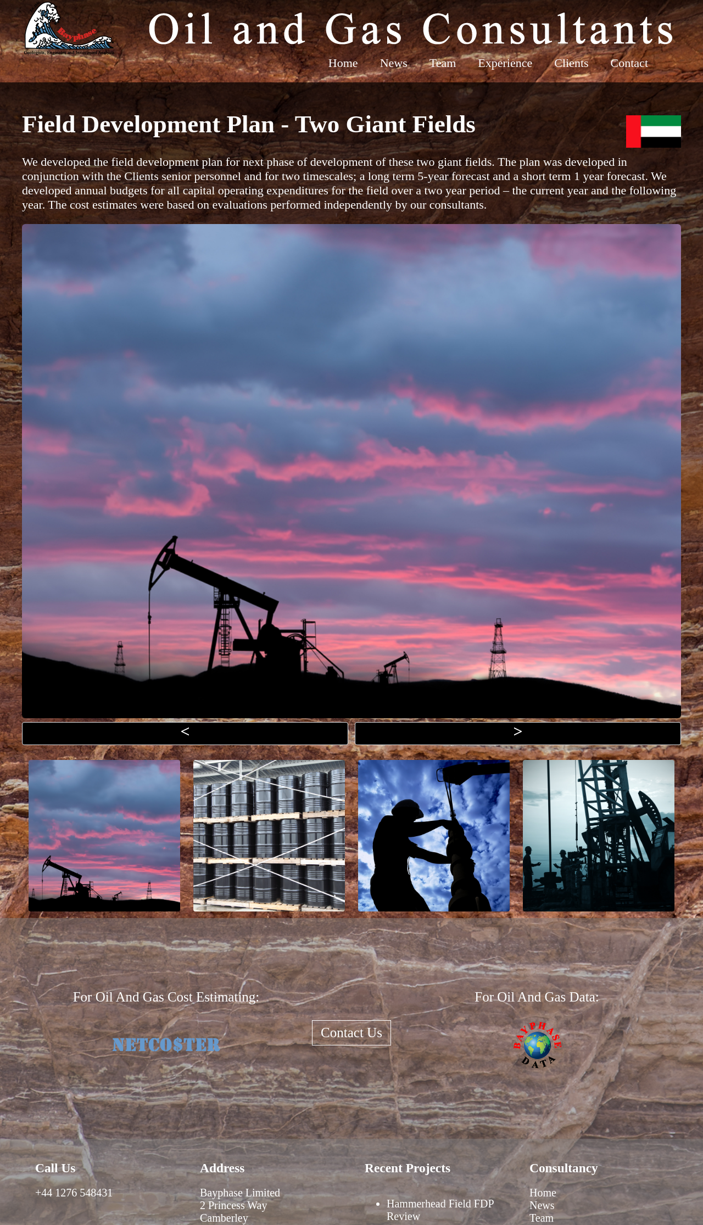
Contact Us (351, 1032)
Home (343, 63)
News (394, 63)
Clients (571, 63)
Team (442, 63)
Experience (505, 63)
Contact (629, 63)
